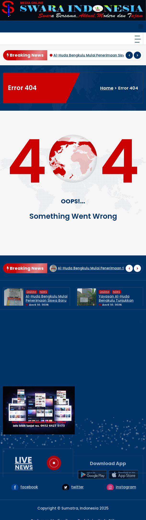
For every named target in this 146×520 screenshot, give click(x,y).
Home (106, 88)
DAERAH (31, 305)
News (43, 305)
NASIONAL (15, 394)
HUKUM (12, 386)
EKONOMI (15, 379)
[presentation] (129, 55)
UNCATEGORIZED (22, 410)
